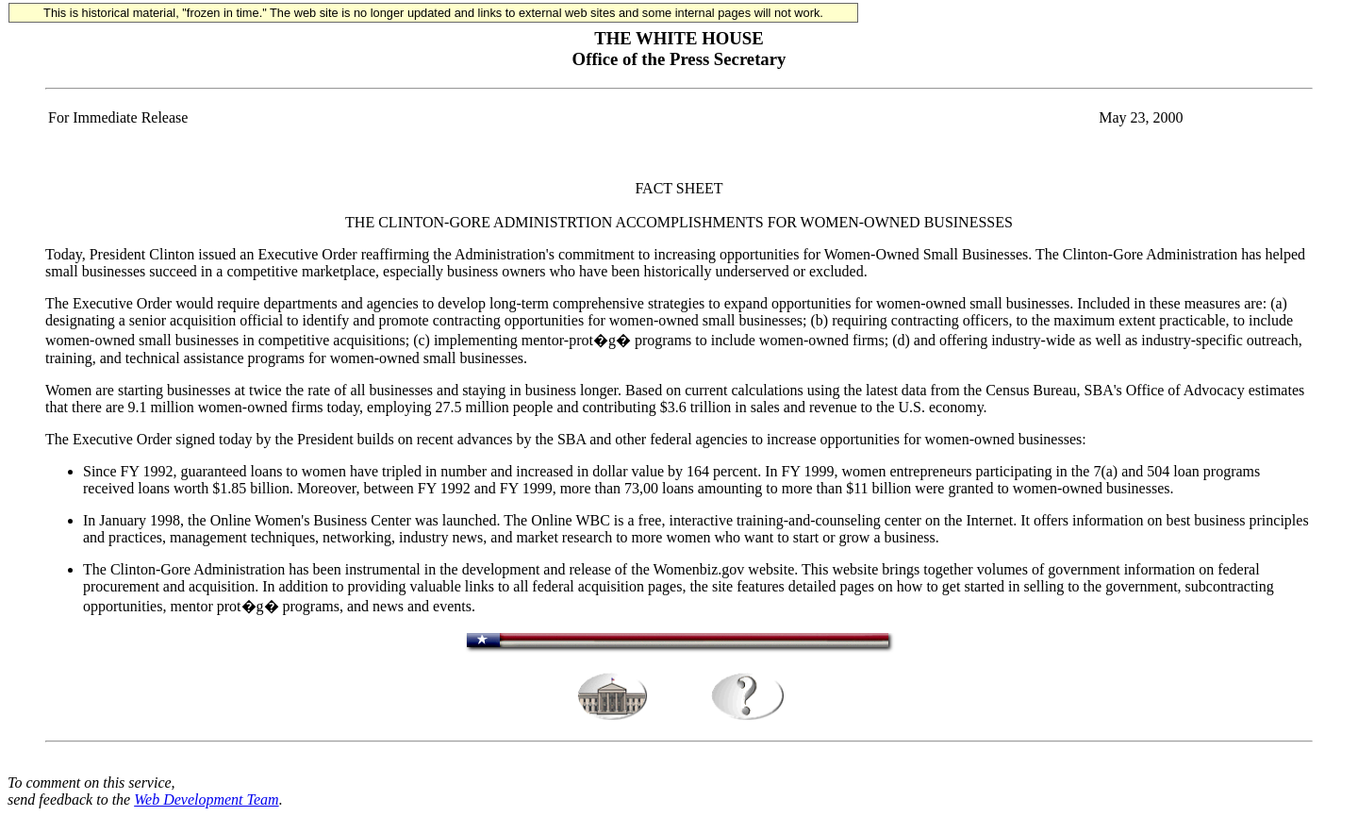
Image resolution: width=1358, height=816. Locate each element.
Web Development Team (206, 799)
